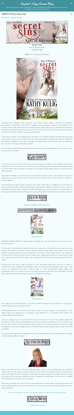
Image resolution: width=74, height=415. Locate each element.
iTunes (41, 205)
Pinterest (54, 393)
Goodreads (33, 393)
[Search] (71, 4)
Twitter (26, 393)
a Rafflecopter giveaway (37, 405)
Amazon (27, 205)
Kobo (48, 205)
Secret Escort (37, 299)
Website (19, 393)
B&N (34, 205)
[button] (71, 14)
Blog (48, 393)
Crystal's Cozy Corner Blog (37, 4)
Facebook (11, 393)
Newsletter (62, 393)
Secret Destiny (37, 237)
